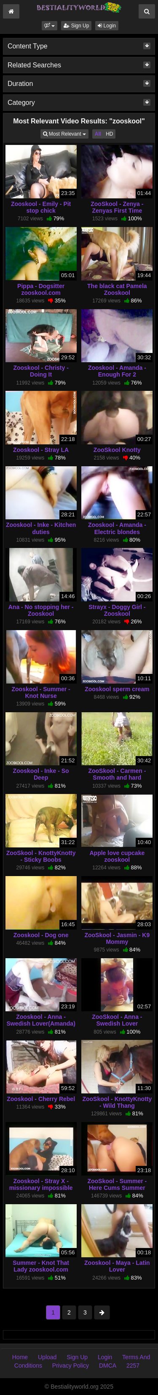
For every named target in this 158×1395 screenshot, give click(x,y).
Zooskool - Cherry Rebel (41, 1099)
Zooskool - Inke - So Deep (41, 774)
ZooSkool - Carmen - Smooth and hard (117, 774)
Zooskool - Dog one (41, 935)
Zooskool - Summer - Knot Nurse (41, 692)
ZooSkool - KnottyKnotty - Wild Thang (117, 1102)
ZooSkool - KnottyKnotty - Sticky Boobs (41, 856)
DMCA (107, 1365)
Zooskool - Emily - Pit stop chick (41, 207)
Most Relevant (65, 133)
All (98, 134)
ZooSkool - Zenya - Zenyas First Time (117, 207)
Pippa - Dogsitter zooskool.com (40, 289)
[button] (49, 25)
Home (20, 1357)
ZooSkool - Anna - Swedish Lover (117, 1020)
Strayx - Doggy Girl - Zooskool (116, 610)
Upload (47, 1357)
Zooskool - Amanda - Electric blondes (117, 528)
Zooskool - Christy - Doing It (40, 371)
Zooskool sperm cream (117, 689)
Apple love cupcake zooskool (117, 856)
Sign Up (76, 26)
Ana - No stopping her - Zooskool (41, 610)
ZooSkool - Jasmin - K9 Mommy (117, 938)
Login (107, 26)
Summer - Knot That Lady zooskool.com (41, 1266)
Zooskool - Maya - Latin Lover (117, 1266)
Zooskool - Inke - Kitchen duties (41, 528)
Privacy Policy (70, 1365)
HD (109, 134)
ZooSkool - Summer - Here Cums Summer (117, 1184)
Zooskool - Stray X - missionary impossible (41, 1184)
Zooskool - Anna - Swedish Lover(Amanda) (40, 1020)
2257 (132, 1365)
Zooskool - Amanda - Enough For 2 (117, 371)
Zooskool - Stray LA (41, 449)
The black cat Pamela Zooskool (117, 289)
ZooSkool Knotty (117, 449)
